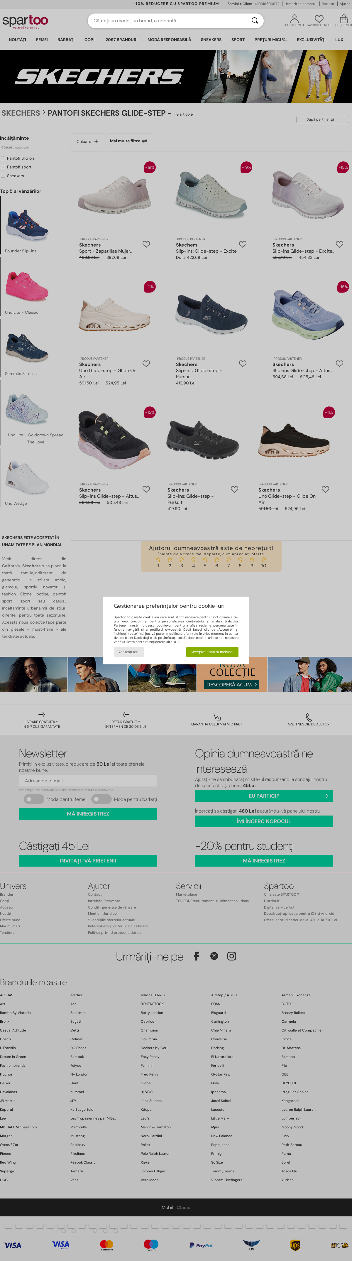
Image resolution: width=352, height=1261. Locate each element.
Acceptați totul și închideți (212, 652)
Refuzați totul (129, 652)
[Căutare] (255, 20)
